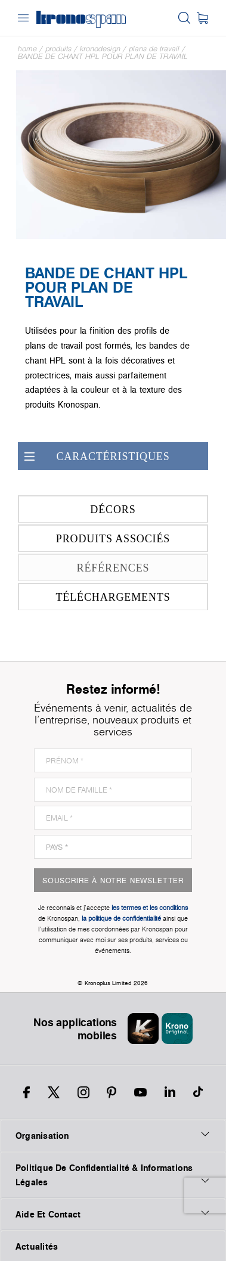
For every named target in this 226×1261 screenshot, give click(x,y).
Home (27, 49)
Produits (58, 49)
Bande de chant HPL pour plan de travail (103, 56)
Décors (79, 509)
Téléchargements (96, 597)
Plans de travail (154, 49)
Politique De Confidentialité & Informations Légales (113, 1174)
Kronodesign (100, 49)
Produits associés (96, 538)
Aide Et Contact (113, 1213)
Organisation (113, 1135)
